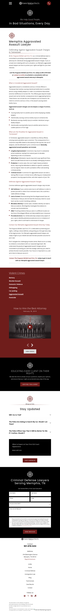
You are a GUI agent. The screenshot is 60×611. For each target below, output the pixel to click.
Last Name (34, 493)
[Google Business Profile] (25, 596)
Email (32, 498)
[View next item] (32, 345)
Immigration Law (30, 574)
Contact (30, 588)
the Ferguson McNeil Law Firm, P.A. (21, 56)
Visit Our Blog (30, 460)
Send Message (30, 532)
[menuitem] (12, 277)
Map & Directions (30, 559)
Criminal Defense (30, 571)
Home (30, 567)
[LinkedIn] (32, 596)
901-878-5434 (30, 546)
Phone (11, 498)
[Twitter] (28, 596)
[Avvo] (35, 596)
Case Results (30, 584)
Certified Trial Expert (30, 384)
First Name (12, 493)
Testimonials (30, 581)
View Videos (30, 351)
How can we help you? (15, 509)
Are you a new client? (15, 503)
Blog (30, 577)
